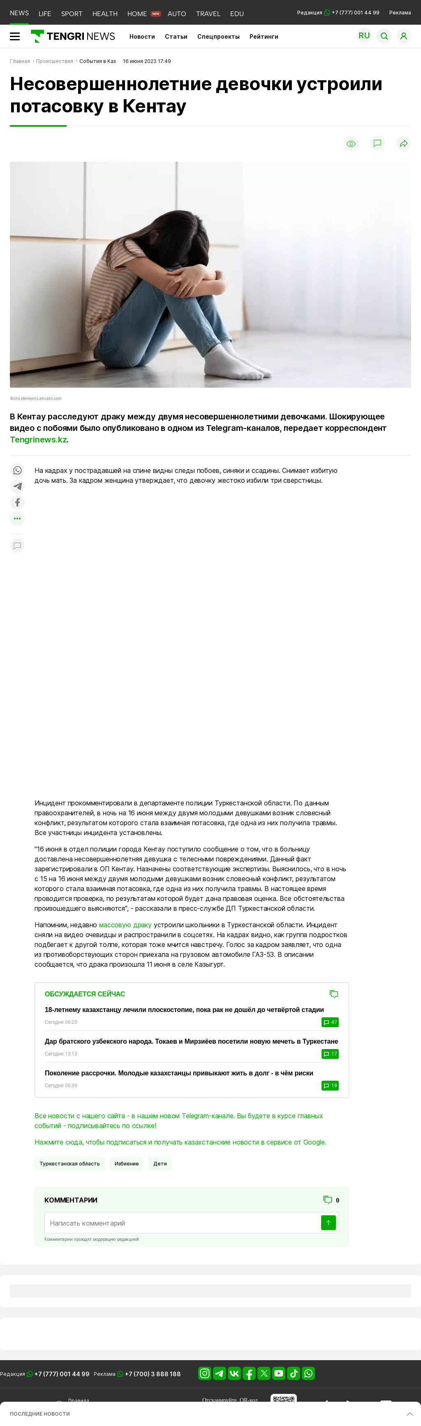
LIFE (45, 14)
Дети (160, 1164)
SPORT (72, 14)
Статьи (176, 36)
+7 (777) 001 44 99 (62, 1373)
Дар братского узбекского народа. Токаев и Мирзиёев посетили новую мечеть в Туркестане (191, 1041)
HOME (137, 14)
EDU (237, 14)
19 (330, 1085)
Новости (142, 36)
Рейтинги (264, 36)
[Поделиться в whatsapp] (17, 471)
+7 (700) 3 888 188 (153, 1373)
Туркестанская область (69, 1164)
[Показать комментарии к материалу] (17, 546)
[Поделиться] (403, 144)
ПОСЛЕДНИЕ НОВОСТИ (40, 1414)
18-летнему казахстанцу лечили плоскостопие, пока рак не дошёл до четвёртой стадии (184, 1009)
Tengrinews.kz (38, 439)
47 (330, 1022)
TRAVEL (208, 14)
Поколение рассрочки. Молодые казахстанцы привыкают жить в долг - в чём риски (179, 1073)
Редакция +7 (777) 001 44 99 (338, 12)
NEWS (19, 13)
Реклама (400, 12)
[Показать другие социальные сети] (17, 519)
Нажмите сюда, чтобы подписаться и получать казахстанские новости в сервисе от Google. (180, 1142)
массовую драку (125, 925)
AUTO (177, 14)
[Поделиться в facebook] (17, 503)
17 (330, 1054)
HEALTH (105, 14)
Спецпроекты (218, 36)
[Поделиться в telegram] (17, 487)
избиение (127, 1164)
